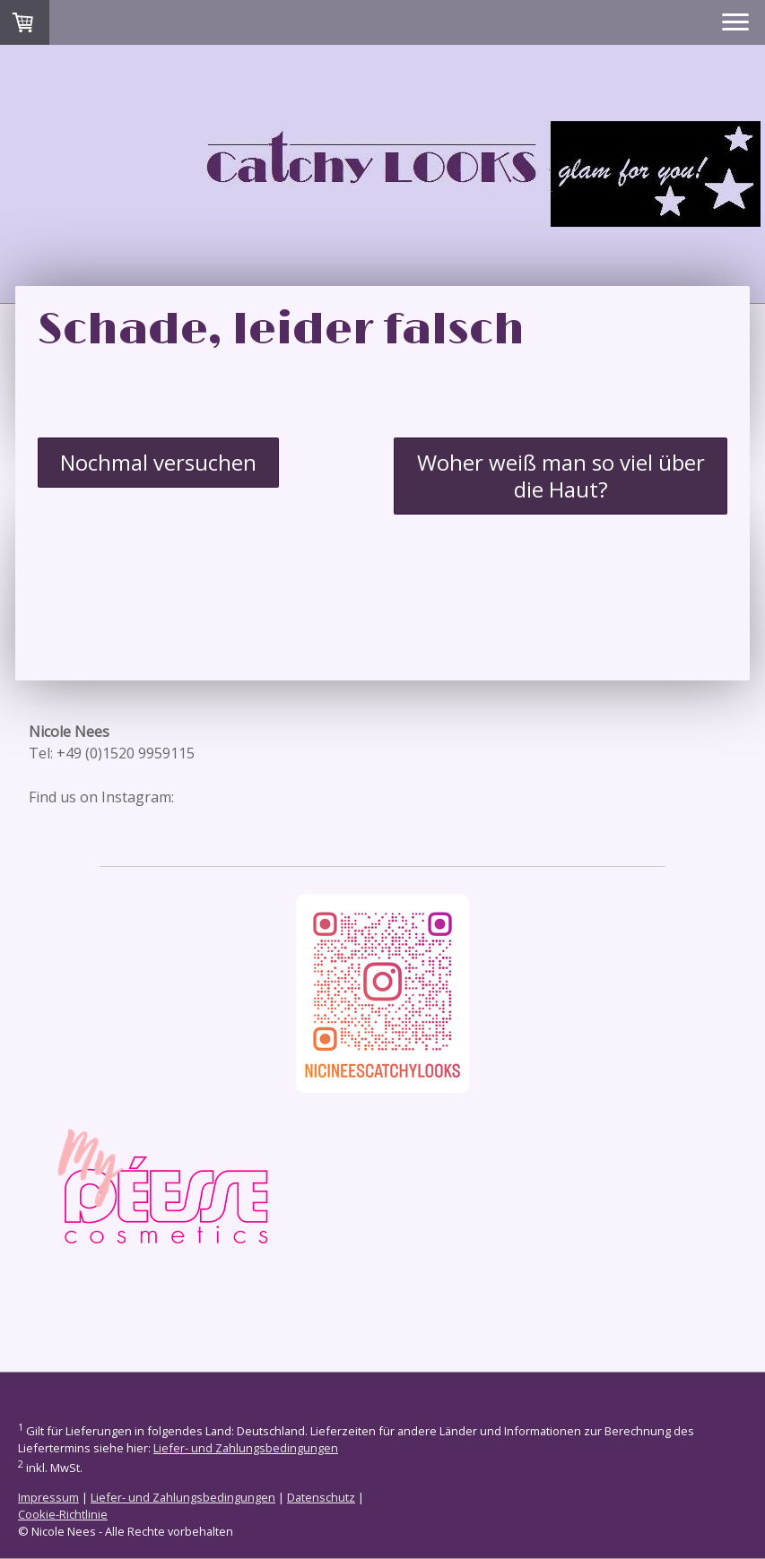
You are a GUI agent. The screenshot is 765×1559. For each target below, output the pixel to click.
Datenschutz (321, 1497)
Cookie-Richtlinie (63, 1514)
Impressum (48, 1497)
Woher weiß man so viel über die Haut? (561, 475)
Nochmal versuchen (158, 462)
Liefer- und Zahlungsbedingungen (245, 1448)
